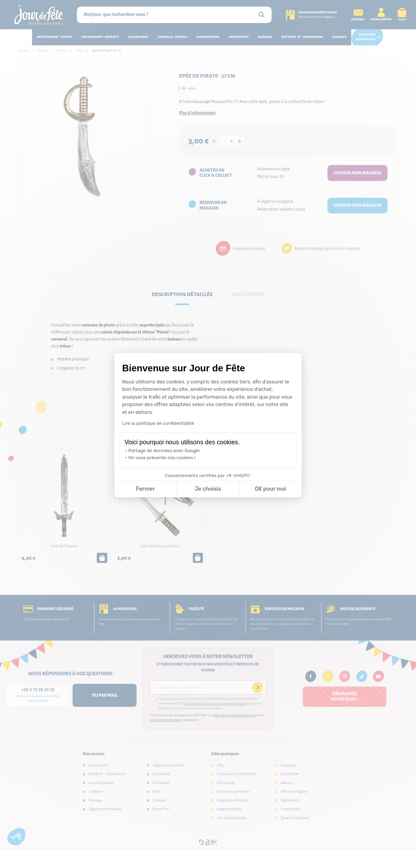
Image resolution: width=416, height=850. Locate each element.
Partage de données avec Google (164, 450)
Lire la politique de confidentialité (158, 423)
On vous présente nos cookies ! (162, 457)
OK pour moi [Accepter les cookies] (270, 489)
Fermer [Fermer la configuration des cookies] (145, 489)
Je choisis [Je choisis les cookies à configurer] (208, 489)
